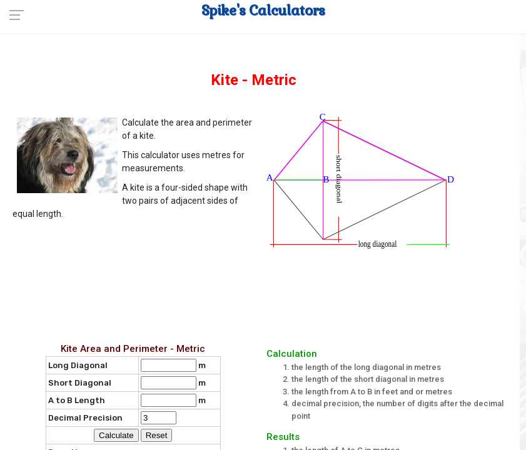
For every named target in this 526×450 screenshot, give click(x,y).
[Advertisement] (266, 293)
